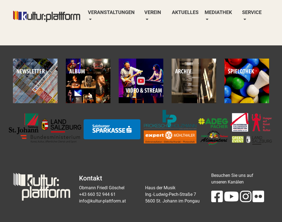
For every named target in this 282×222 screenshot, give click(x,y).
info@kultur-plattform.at (102, 201)
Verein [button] (152, 12)
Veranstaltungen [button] (111, 12)
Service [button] (252, 12)
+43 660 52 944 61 (97, 194)
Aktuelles (185, 12)
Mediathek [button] (218, 12)
